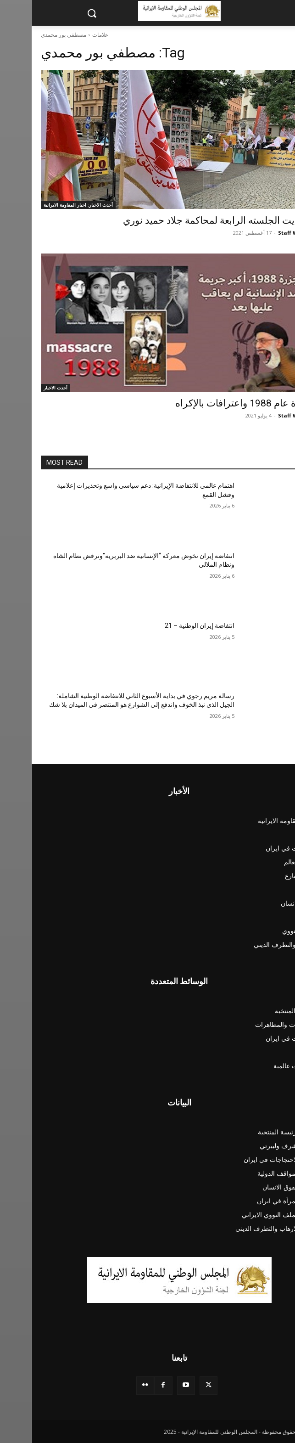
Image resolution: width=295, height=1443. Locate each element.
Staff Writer (262, 232)
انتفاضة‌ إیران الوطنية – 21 (168, 625)
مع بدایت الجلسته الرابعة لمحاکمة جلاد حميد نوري (188, 220)
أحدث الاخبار (24, 387)
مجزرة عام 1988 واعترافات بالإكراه (215, 403)
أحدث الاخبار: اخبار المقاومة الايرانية (46, 205)
